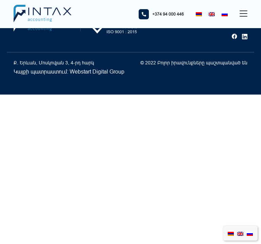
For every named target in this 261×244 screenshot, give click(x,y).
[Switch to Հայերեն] (198, 14)
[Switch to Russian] (224, 14)
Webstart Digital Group (97, 71)
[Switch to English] (211, 14)
